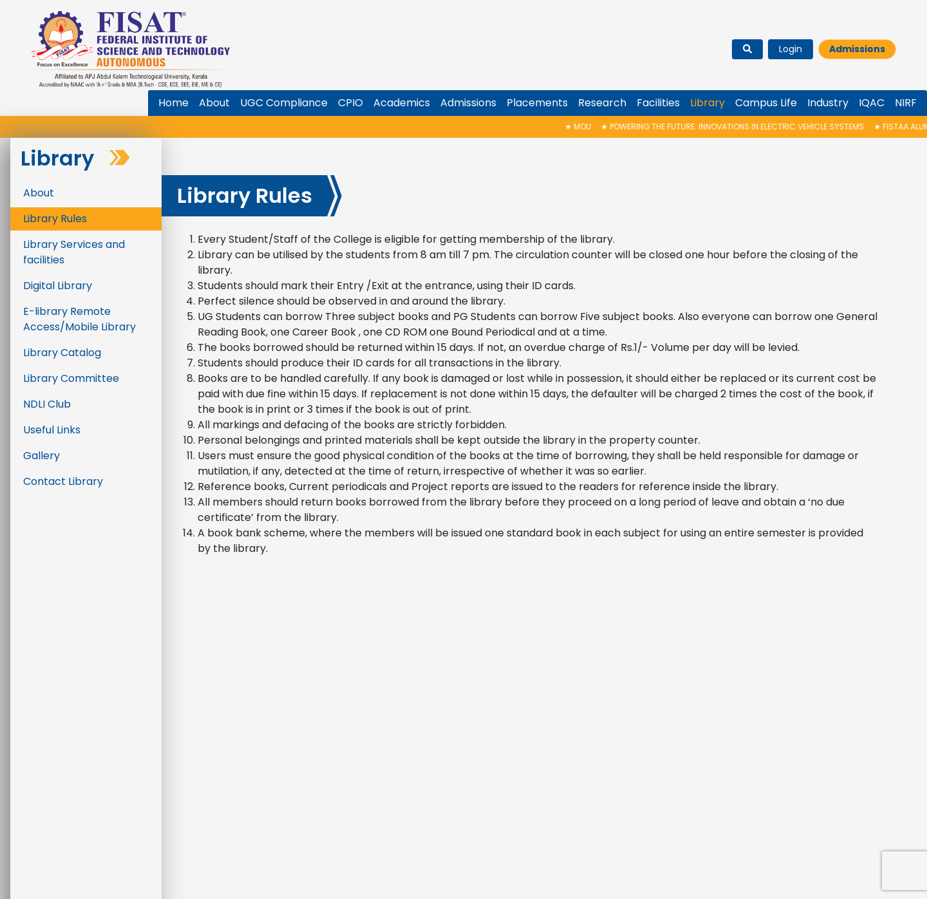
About (38, 192)
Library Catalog (62, 352)
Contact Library (63, 481)
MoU (589, 126)
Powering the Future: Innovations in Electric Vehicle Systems (743, 126)
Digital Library (57, 285)
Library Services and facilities (74, 252)
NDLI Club (47, 404)
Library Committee (71, 378)
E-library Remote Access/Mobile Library (79, 319)
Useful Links (51, 429)
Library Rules (55, 218)
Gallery (41, 455)
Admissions (857, 49)
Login (790, 49)
